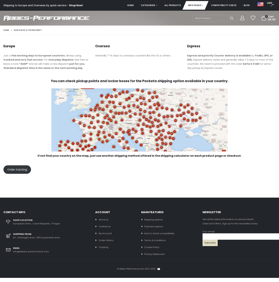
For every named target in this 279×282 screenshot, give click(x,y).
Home (130, 5)
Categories (148, 5)
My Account (105, 233)
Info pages (194, 5)
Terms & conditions (155, 240)
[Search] (232, 18)
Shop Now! (76, 5)
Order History (106, 240)
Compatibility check (223, 5)
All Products (172, 5)
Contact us (105, 226)
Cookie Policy (151, 247)
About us (103, 219)
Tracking (103, 247)
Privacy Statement (154, 254)
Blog (247, 5)
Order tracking (17, 170)
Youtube (159, 269)
